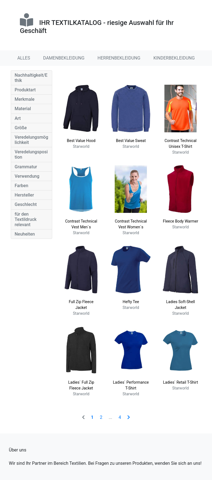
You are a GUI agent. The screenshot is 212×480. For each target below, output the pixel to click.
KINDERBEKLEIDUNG (174, 58)
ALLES (23, 58)
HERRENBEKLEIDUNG (118, 58)
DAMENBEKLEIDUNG (63, 58)
